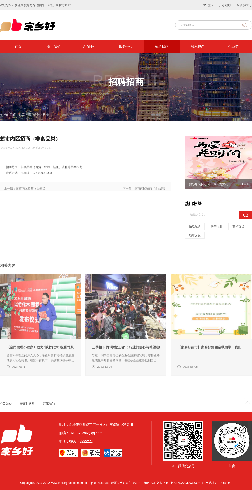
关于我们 (54, 46)
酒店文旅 (195, 235)
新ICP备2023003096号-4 (187, 483)
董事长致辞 (27, 403)
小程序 (226, 5)
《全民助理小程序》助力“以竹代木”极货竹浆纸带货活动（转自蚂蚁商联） (40, 359)
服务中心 (126, 46)
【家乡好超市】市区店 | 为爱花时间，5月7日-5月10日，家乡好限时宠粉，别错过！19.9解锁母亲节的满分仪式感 (210, 184)
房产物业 (216, 226)
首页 (18, 46)
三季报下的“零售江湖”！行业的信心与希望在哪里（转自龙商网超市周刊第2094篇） (126, 359)
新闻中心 (90, 46)
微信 (211, 5)
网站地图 (211, 483)
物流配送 (195, 226)
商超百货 (238, 226)
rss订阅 (226, 483)
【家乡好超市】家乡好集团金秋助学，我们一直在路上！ (211, 359)
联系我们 (245, 5)
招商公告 (34, 114)
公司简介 (6, 403)
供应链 (233, 46)
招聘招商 (161, 46)
